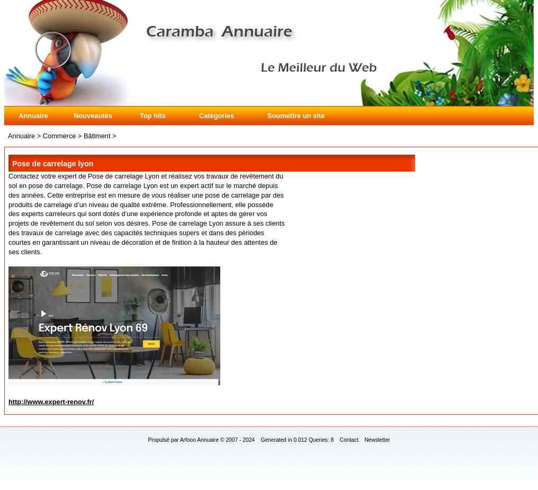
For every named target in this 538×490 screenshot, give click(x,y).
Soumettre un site (296, 116)
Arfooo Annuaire (199, 440)
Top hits (153, 116)
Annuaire (33, 116)
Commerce (59, 136)
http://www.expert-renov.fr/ (51, 402)
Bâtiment (97, 136)
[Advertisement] (480, 204)
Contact (349, 440)
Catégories (216, 116)
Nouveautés (93, 116)
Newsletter (377, 440)
